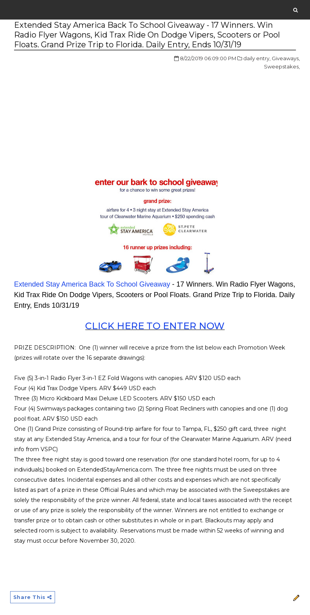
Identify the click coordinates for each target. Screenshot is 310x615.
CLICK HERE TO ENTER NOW (154, 326)
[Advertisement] (79, 113)
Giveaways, (286, 58)
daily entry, (257, 58)
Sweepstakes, (282, 66)
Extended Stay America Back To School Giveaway (92, 284)
